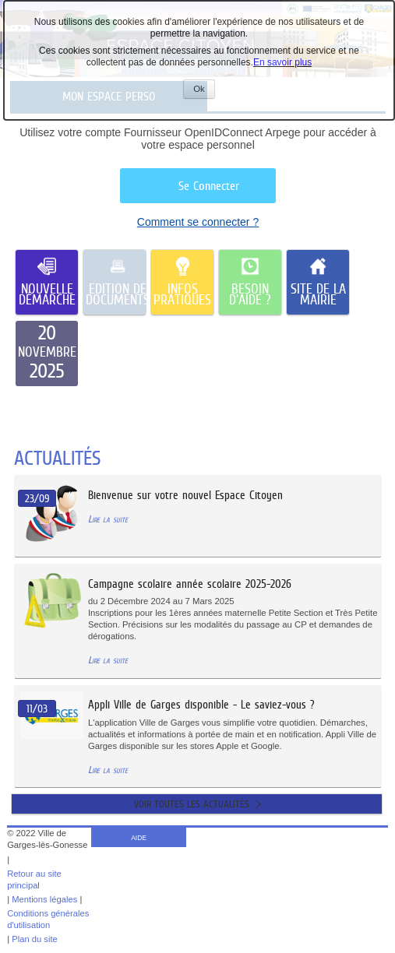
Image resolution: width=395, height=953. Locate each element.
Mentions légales (44, 899)
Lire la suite (108, 519)
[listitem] (47, 353)
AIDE (138, 838)
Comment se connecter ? (198, 222)
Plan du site (34, 939)
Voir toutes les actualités (191, 804)
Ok (203, 91)
